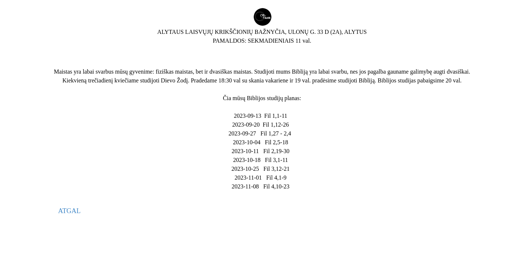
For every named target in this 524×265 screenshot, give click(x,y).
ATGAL (69, 211)
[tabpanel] (262, 26)
